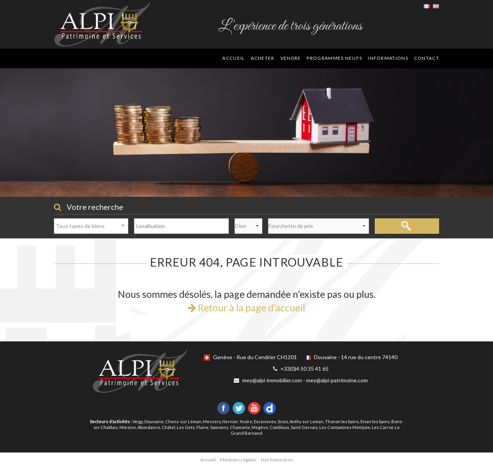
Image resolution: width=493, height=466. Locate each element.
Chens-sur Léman (183, 421)
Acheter (263, 58)
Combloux (279, 427)
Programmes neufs (334, 58)
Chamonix (240, 427)
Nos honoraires (277, 460)
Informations (388, 58)
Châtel (168, 427)
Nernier (230, 421)
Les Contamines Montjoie (344, 427)
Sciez (283, 421)
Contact (426, 58)
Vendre (290, 58)
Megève (260, 427)
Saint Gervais (304, 427)
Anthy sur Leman (307, 421)
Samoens (219, 427)
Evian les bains (375, 421)
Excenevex (265, 421)
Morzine (127, 427)
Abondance (149, 427)
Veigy (137, 421)
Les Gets (186, 427)
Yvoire (246, 421)
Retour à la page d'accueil (246, 307)
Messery (212, 421)
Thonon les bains (342, 421)
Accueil (233, 58)
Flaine (202, 427)
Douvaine (154, 421)
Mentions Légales (238, 460)
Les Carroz (382, 427)
